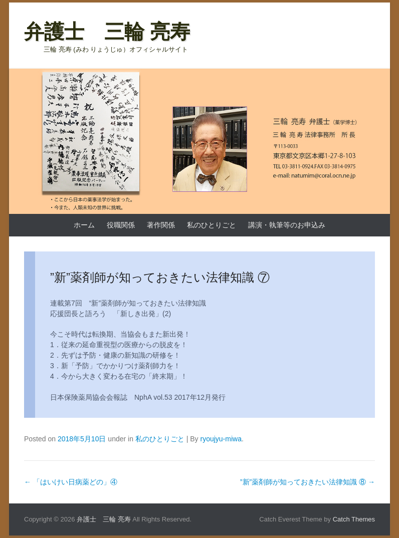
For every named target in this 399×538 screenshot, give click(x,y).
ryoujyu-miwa (220, 439)
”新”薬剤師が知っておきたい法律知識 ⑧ (307, 482)
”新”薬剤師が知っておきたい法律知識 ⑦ (160, 277)
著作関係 (161, 225)
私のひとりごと (211, 225)
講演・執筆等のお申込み (286, 225)
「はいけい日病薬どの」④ (70, 482)
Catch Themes (354, 519)
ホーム (84, 225)
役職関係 (121, 225)
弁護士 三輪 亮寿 (107, 32)
